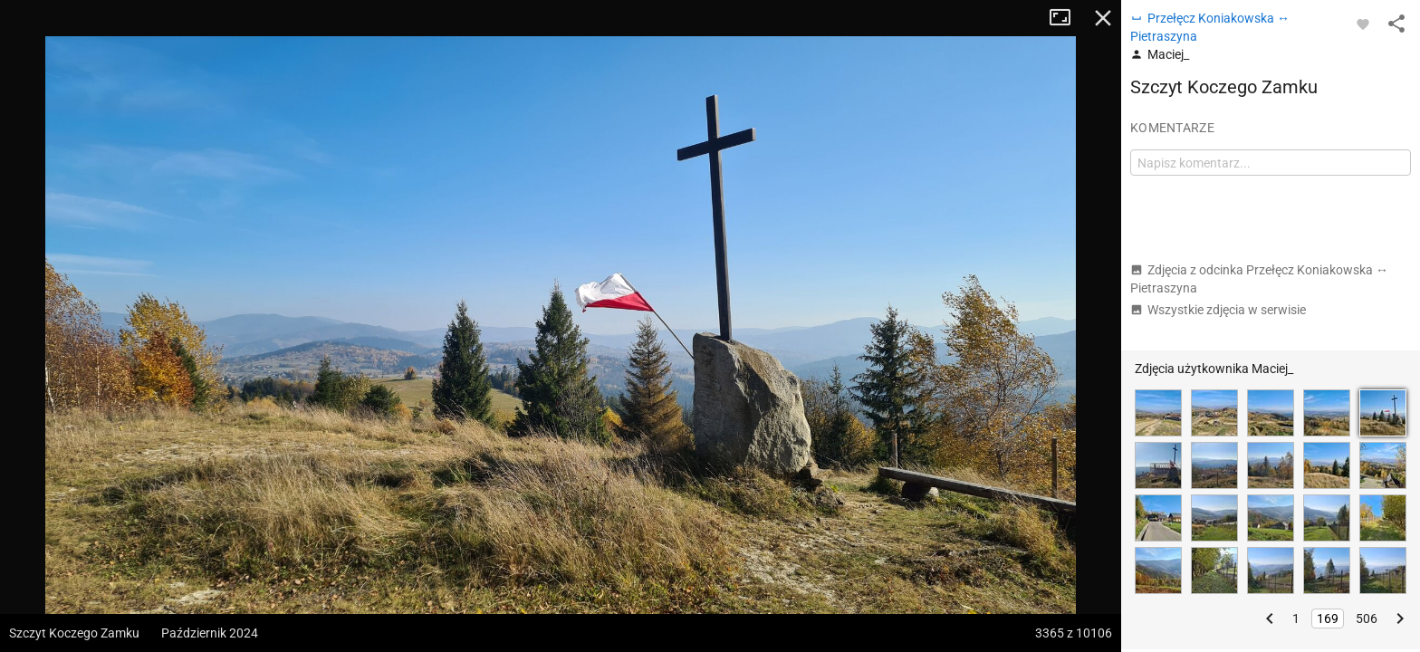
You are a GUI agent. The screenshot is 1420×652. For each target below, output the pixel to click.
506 (1366, 618)
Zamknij (1103, 18)
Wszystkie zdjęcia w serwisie (1218, 309)
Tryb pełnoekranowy (1067, 18)
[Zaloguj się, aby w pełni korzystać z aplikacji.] (1362, 23)
